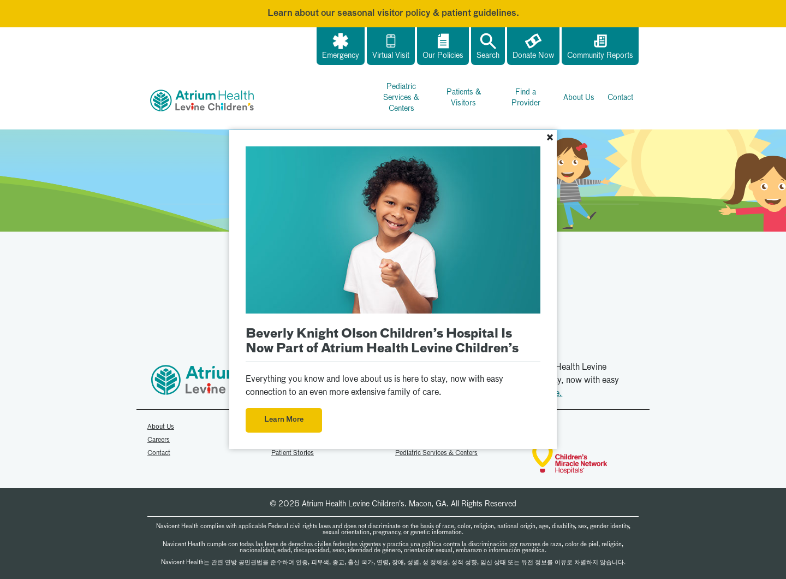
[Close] (550, 138)
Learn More (283, 419)
